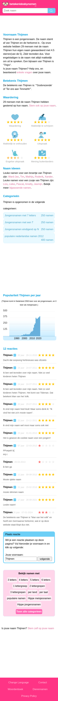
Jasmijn (38, 184)
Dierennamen (40, 689)
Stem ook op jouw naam (42, 105)
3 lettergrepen (18, 592)
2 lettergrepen (37, 586)
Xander (49, 176)
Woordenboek (15, 689)
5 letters (34, 580)
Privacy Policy (29, 696)
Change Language (18, 682)
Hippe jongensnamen (29, 604)
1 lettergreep (20, 586)
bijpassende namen (20, 187)
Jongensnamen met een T (29, 222)
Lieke (12, 184)
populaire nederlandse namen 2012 (29, 238)
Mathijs (30, 176)
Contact (42, 682)
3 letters (12, 580)
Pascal (20, 184)
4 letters (23, 580)
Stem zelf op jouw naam (41, 628)
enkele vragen (24, 72)
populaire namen (16, 598)
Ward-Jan (13, 176)
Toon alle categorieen (29, 611)
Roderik (39, 176)
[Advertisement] (29, 24)
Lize (5, 184)
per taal (43, 592)
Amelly (28, 184)
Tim (22, 176)
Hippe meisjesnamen (39, 598)
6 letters (45, 580)
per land (32, 592)
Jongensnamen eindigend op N (29, 229)
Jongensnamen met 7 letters (29, 215)
